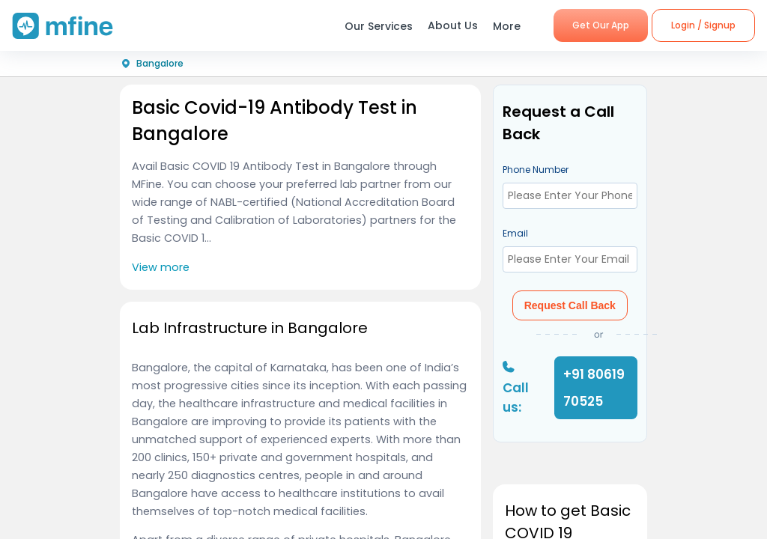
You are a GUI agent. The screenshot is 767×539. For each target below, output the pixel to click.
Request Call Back (570, 305)
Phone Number (536, 169)
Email (515, 233)
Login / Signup (703, 25)
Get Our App (600, 25)
